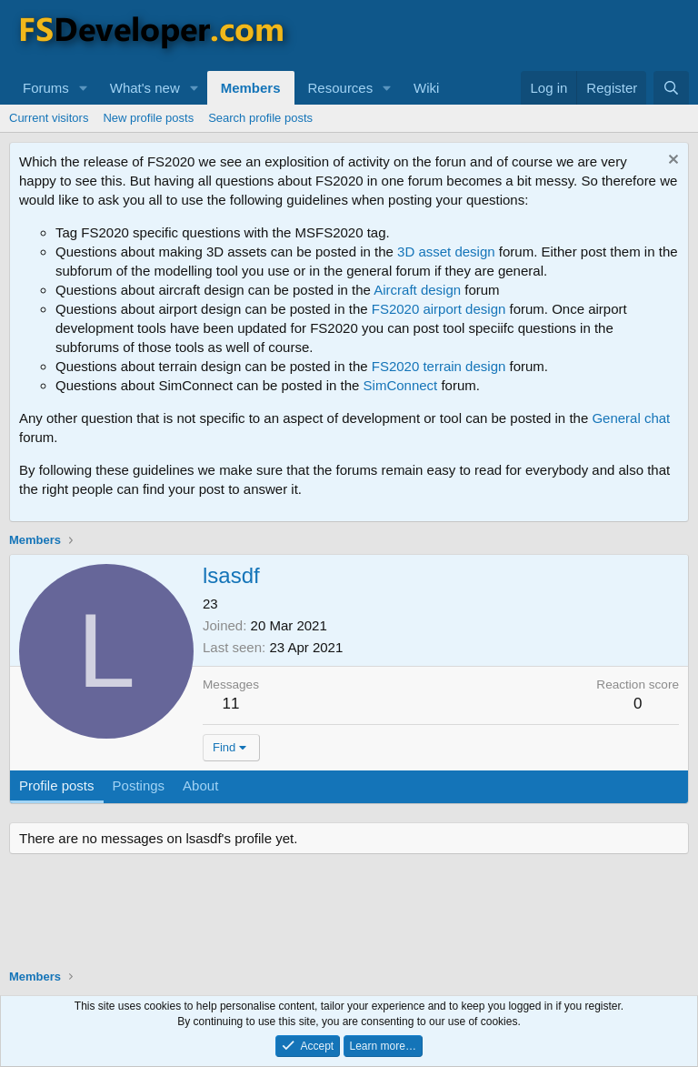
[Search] (671, 88)
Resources (341, 88)
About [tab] (200, 785)
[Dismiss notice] (671, 161)
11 (231, 703)
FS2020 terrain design (439, 366)
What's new (145, 88)
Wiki (426, 88)
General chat (631, 418)
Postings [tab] (139, 785)
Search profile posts (260, 118)
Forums (46, 88)
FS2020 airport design (439, 309)
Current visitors (48, 118)
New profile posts (148, 118)
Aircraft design (417, 289)
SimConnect (401, 385)
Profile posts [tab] (57, 785)
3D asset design (446, 251)
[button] (83, 88)
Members (251, 88)
